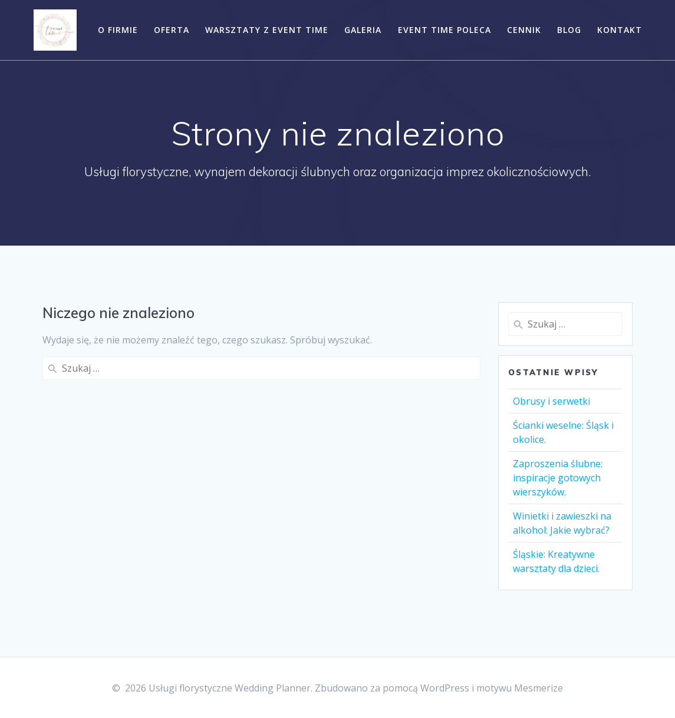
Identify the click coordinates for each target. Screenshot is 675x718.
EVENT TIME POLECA (444, 29)
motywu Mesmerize (519, 687)
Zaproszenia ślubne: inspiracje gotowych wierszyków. (557, 477)
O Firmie (118, 29)
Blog (569, 29)
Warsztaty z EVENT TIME (266, 29)
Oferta (171, 29)
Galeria (362, 29)
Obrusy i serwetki (551, 401)
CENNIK (524, 29)
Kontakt (619, 29)
